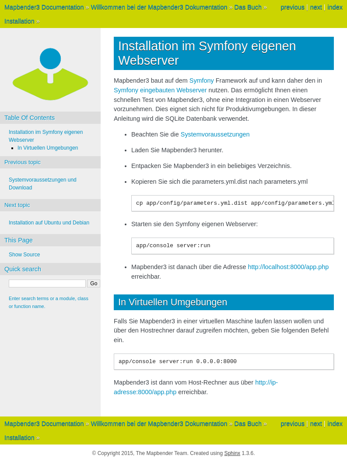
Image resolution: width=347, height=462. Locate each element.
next (316, 7)
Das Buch (248, 7)
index (335, 7)
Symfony (201, 80)
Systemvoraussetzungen (215, 134)
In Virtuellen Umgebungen (48, 148)
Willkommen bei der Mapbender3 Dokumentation (159, 7)
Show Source (24, 255)
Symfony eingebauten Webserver (160, 90)
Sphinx (232, 453)
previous (292, 7)
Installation (19, 21)
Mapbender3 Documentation (44, 7)
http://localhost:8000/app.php (288, 266)
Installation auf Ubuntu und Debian (49, 223)
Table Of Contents (29, 117)
